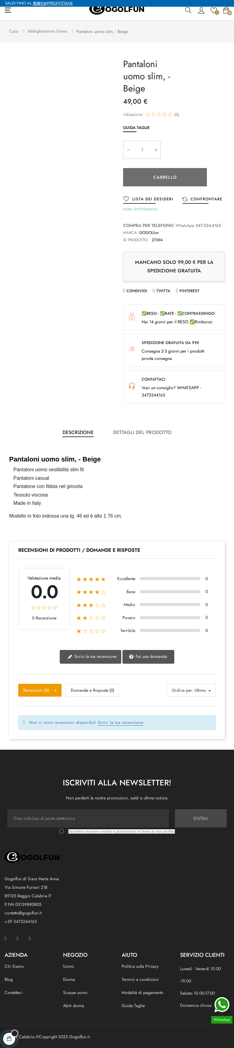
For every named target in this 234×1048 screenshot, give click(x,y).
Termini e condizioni (140, 979)
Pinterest (189, 291)
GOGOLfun (149, 232)
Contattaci (14, 992)
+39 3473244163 (21, 921)
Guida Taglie (136, 128)
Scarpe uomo (75, 992)
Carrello (165, 177)
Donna (69, 979)
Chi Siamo (14, 966)
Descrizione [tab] (78, 432)
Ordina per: (182, 690)
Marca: (130, 232)
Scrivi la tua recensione (92, 656)
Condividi (136, 291)
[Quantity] (142, 149)
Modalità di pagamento (142, 992)
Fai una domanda (148, 656)
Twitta (163, 291)
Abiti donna (73, 1006)
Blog (9, 979)
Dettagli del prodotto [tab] (142, 432)
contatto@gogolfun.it (23, 913)
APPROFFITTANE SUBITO (53, 3)
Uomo (68, 966)
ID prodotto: (136, 240)
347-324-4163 (208, 225)
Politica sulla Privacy (140, 966)
